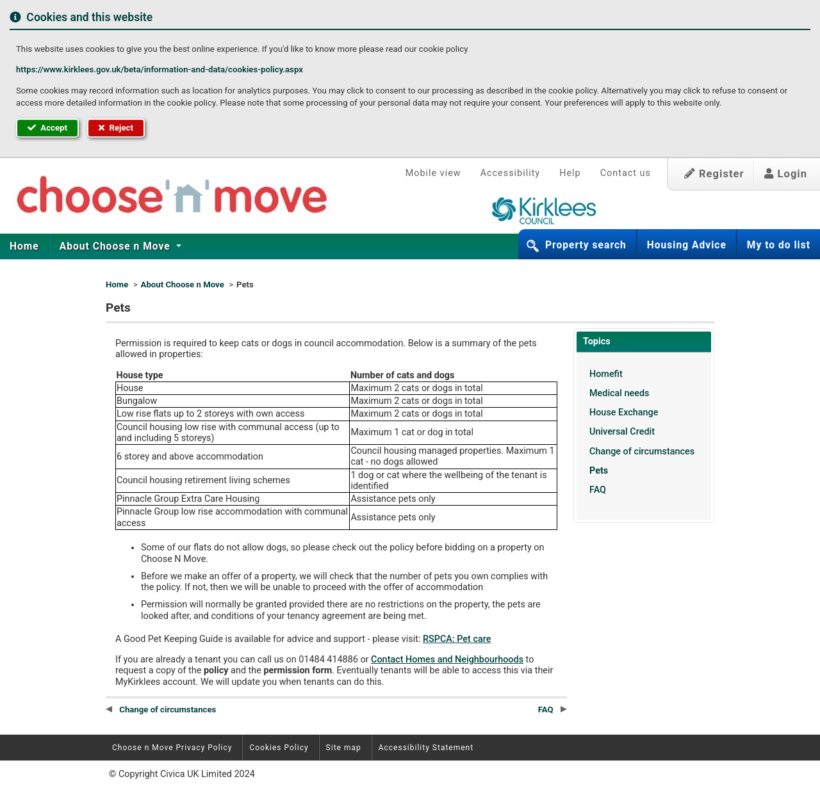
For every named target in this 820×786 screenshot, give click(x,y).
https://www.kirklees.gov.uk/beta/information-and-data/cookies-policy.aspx (159, 69)
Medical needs (619, 393)
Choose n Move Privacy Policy (172, 747)
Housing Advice (686, 245)
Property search (586, 245)
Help (569, 173)
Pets (598, 470)
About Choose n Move (117, 246)
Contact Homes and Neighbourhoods (447, 659)
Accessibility (510, 173)
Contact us (625, 173)
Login (785, 174)
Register (714, 174)
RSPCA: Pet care (457, 639)
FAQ (597, 490)
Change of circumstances (641, 451)
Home (24, 246)
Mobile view (433, 173)
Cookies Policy (278, 747)
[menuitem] (24, 246)
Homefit (606, 374)
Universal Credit (622, 431)
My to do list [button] (778, 245)
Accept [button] (47, 127)
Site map (343, 747)
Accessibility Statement (426, 747)
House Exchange (623, 412)
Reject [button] (116, 127)
